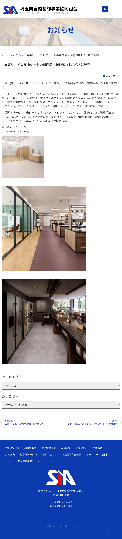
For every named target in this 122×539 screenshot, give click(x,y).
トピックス (82, 447)
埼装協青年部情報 (71, 454)
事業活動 (97, 447)
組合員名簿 (30, 447)
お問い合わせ (50, 454)
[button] (113, 9)
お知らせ (65, 447)
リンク (8, 461)
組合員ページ (28, 454)
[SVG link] (40, 10)
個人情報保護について (29, 461)
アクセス (51, 461)
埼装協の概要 (12, 447)
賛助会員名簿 (49, 447)
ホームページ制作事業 (98, 454)
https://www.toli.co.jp (15, 131)
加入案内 (10, 454)
